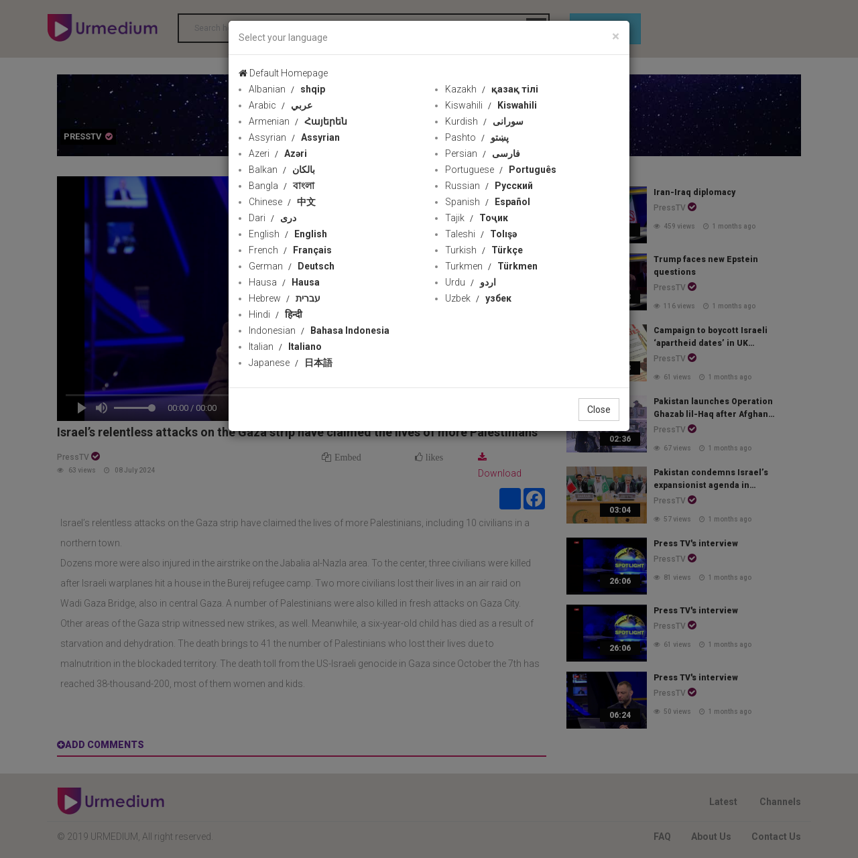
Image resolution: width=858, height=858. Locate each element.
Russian (489, 185)
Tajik (476, 217)
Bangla (281, 185)
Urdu (470, 282)
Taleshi (481, 234)
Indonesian (319, 330)
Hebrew (284, 298)
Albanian (287, 89)
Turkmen (491, 266)
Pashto (477, 137)
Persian (482, 153)
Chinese (282, 201)
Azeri (278, 153)
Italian (285, 346)
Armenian (298, 121)
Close (599, 409)
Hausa (284, 282)
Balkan (282, 169)
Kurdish (484, 121)
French (290, 250)
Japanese (290, 362)
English (288, 234)
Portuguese (500, 169)
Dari (272, 217)
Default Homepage (283, 73)
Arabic (280, 105)
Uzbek (478, 298)
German (291, 266)
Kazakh (491, 89)
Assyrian (294, 137)
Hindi (275, 314)
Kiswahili (491, 105)
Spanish (487, 201)
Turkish (484, 250)
